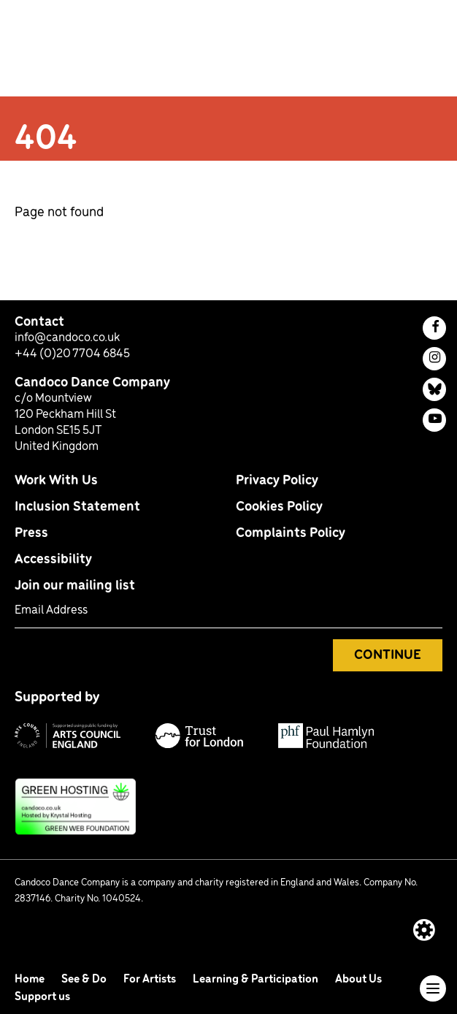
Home (31, 979)
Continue (387, 655)
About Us (358, 979)
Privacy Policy (277, 480)
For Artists (150, 979)
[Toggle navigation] (433, 988)
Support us (42, 997)
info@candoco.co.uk (67, 338)
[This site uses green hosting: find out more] (228, 806)
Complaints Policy (290, 533)
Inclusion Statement (77, 507)
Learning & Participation (256, 979)
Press (31, 533)
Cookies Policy (279, 507)
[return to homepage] (82, 52)
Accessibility (53, 559)
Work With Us (56, 480)
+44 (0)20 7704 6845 (72, 354)
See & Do (85, 979)
